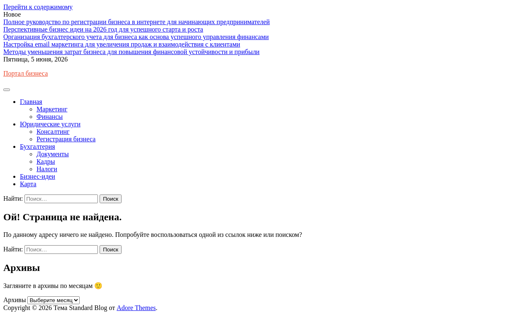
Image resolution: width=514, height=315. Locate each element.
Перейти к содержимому (38, 6)
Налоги (47, 168)
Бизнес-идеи (37, 176)
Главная (31, 101)
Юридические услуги (50, 124)
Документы (53, 154)
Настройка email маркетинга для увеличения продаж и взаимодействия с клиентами (121, 44)
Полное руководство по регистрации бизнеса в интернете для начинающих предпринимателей (136, 21)
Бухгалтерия (37, 146)
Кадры (46, 161)
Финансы (50, 116)
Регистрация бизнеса (66, 139)
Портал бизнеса (25, 73)
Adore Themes (136, 307)
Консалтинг (53, 131)
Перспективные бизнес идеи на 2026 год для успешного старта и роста (103, 29)
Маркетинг (52, 109)
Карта (28, 183)
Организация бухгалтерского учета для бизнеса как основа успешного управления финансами (136, 36)
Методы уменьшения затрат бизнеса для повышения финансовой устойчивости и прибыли (131, 51)
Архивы (14, 299)
